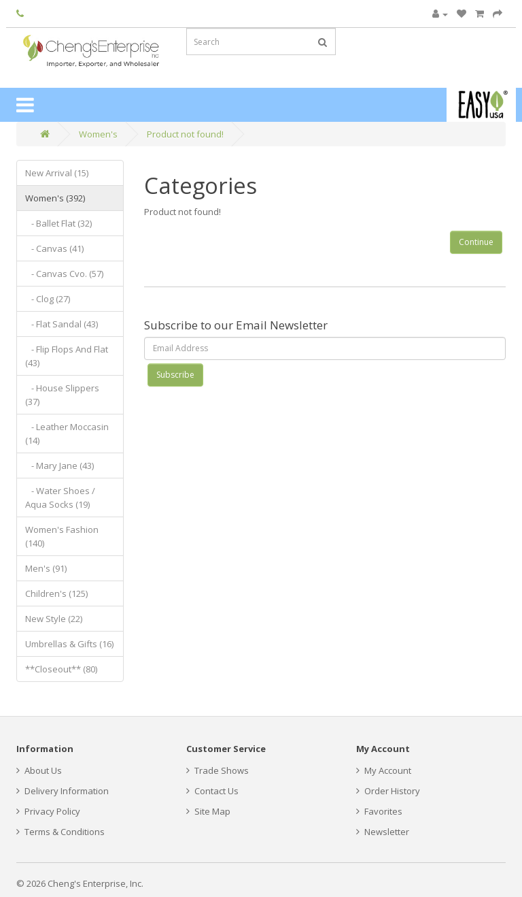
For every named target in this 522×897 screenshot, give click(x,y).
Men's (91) (46, 568)
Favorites (379, 811)
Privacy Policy (48, 811)
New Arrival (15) (56, 173)
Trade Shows (217, 770)
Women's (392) (55, 198)
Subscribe (175, 374)
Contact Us (212, 791)
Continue (476, 242)
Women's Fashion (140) (62, 536)
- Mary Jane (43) (59, 465)
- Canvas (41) (54, 248)
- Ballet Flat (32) (58, 223)
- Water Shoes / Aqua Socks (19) (60, 497)
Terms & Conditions (60, 832)
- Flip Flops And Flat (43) (66, 356)
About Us (39, 770)
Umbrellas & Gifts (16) (69, 644)
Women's (98, 134)
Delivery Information (62, 791)
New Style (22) (53, 619)
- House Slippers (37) (62, 395)
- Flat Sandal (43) (61, 324)
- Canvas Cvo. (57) (64, 273)
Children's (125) (56, 593)
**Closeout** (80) (61, 669)
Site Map (208, 811)
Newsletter (382, 832)
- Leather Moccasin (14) (67, 433)
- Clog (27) (47, 299)
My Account (383, 770)
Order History (388, 791)
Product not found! (185, 134)
